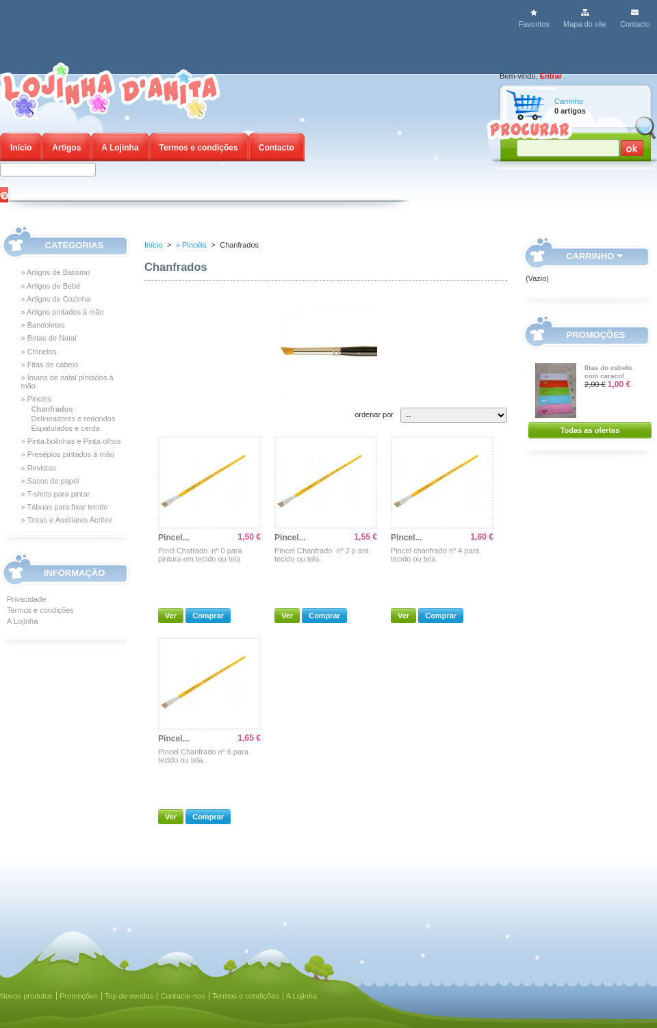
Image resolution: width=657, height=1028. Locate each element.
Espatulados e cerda (65, 428)
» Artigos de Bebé (51, 286)
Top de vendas (129, 996)
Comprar (208, 615)
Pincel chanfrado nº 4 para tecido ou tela (435, 554)
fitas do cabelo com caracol (608, 372)
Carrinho (568, 101)
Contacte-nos (182, 996)
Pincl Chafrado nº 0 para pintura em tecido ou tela (200, 554)
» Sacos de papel (50, 481)
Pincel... (174, 537)
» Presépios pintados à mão (67, 454)
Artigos (66, 148)
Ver (171, 615)
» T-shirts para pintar (55, 494)
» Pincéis (36, 399)
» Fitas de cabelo (50, 364)
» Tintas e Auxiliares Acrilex (66, 520)
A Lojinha (119, 148)
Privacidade (26, 599)
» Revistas (38, 468)
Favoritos (534, 24)
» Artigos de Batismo (55, 272)
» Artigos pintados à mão (62, 312)
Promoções (596, 335)
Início (20, 148)
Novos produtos (26, 996)
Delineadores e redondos (73, 418)
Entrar (551, 76)
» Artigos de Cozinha (56, 299)
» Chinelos (39, 351)
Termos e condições (198, 148)
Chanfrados (52, 409)
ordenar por (374, 414)
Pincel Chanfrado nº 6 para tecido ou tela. (203, 756)
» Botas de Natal (49, 338)
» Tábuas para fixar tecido (64, 507)
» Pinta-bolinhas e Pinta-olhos (71, 441)
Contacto (635, 24)
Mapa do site (584, 24)
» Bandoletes (43, 325)
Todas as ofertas (590, 430)
